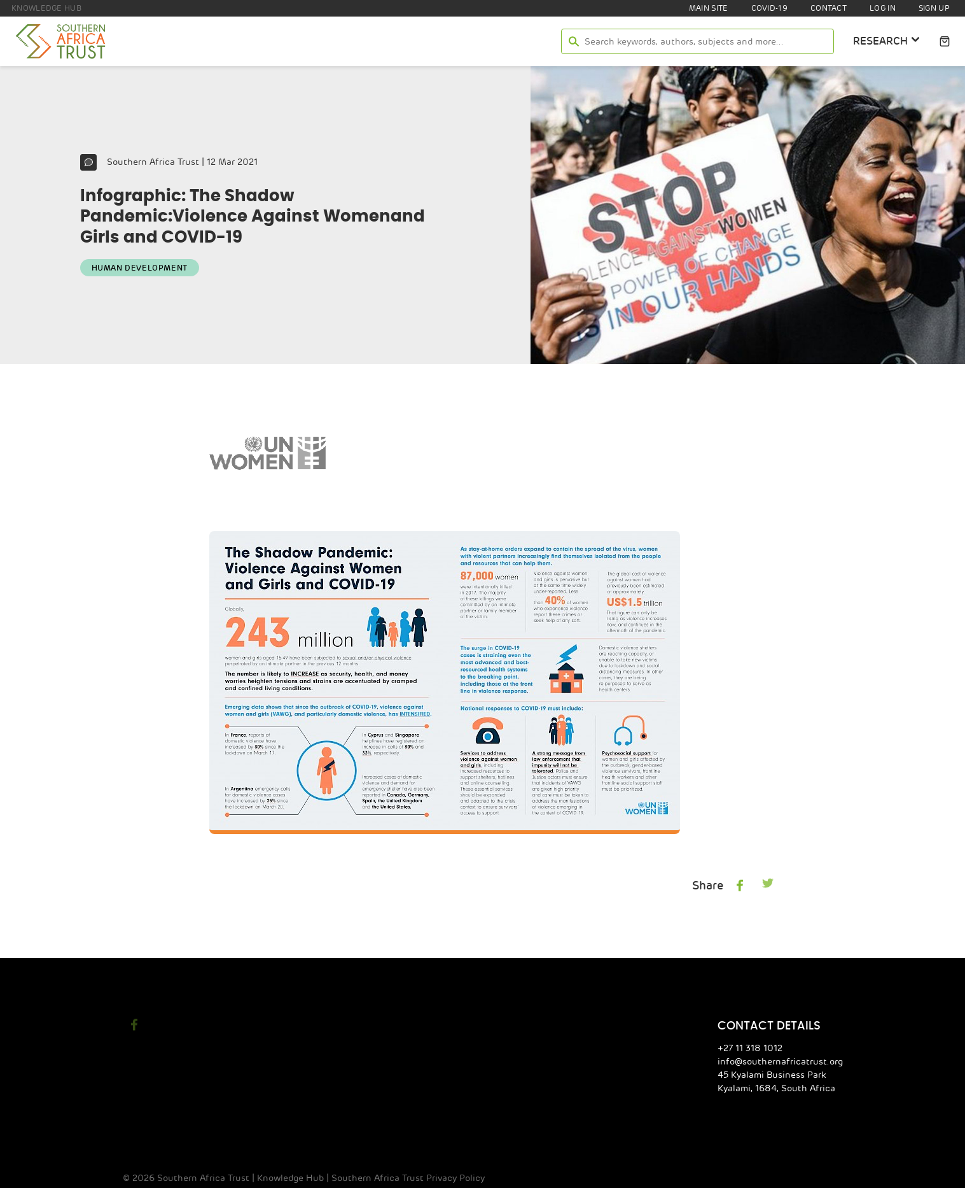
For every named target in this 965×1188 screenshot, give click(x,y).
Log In (880, 8)
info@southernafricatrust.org (786, 1061)
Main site (704, 8)
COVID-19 (765, 8)
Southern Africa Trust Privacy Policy (384, 1177)
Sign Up (933, 8)
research (885, 40)
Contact (825, 8)
